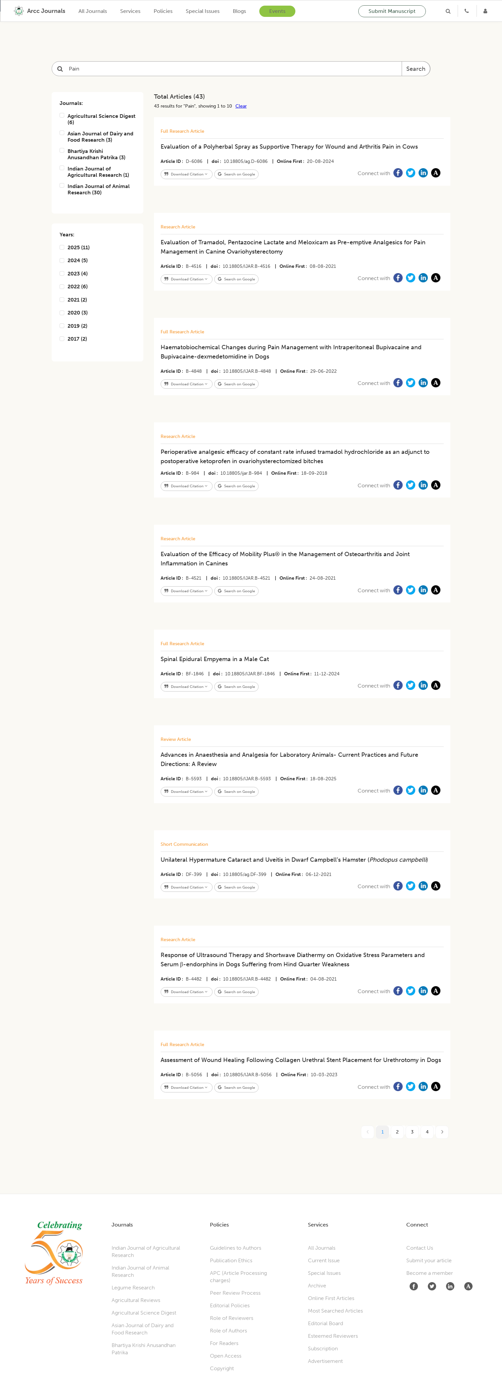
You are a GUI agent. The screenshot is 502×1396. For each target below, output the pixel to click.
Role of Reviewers (231, 1318)
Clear (241, 106)
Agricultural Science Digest (144, 1313)
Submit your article (429, 1260)
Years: (67, 234)
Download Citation (185, 174)
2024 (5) (74, 260)
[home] (39, 11)
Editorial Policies (230, 1305)
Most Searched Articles (335, 1311)
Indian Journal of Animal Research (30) (95, 189)
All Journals (92, 11)
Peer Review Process (235, 1293)
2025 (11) (75, 247)
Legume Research (133, 1287)
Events (277, 11)
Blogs (239, 11)
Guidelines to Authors (235, 1248)
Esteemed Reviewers (333, 1336)
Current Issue (324, 1260)
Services (130, 11)
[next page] (442, 1132)
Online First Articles (331, 1298)
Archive (317, 1285)
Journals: (71, 103)
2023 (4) (74, 273)
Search (416, 68)
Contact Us (419, 1248)
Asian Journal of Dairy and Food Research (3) (96, 136)
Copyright (222, 1368)
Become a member (429, 1273)
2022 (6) (74, 286)
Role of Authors (228, 1330)
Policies (163, 11)
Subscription (323, 1348)
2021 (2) (73, 300)
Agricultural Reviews (136, 1300)
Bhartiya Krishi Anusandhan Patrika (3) (93, 154)
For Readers (224, 1343)
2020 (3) (74, 313)
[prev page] (367, 1132)
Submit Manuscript (392, 11)
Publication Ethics (231, 1260)
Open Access (225, 1356)
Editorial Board (325, 1323)
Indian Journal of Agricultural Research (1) (94, 172)
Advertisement (325, 1361)
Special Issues (203, 11)
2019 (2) (73, 326)
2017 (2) (73, 339)
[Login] (486, 11)
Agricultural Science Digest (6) (97, 119)
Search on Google (236, 174)
